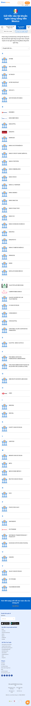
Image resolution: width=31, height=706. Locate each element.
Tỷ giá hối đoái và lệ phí (6, 646)
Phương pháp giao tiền (21, 27)
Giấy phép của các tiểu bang (11, 688)
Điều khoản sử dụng (11, 691)
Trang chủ (3, 657)
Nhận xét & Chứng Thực (5, 667)
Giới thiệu (3, 663)
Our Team (3, 664)
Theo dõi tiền (4, 652)
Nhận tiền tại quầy (8, 31)
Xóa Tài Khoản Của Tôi (5, 672)
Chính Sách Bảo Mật (19, 688)
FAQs (3, 656)
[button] (27, 5)
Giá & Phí (28, 27)
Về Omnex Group (4, 666)
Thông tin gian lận (5, 654)
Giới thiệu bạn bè (5, 651)
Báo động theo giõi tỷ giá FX (7, 647)
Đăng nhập (21, 2)
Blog (2, 669)
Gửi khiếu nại (19, 691)
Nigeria (3, 636)
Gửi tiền (2, 27)
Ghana (3, 634)
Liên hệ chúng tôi (4, 671)
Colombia (3, 631)
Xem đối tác (15, 606)
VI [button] (22, 5)
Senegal (3, 639)
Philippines (4, 637)
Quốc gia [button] (4, 618)
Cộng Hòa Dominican (6, 632)
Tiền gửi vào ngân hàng (21, 31)
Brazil (3, 629)
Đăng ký (27, 2)
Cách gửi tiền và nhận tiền (10, 27)
